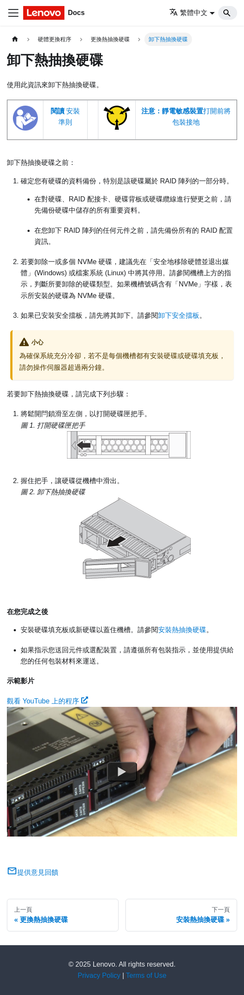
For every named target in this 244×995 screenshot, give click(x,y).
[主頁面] (15, 39)
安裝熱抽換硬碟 (182, 629)
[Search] (227, 13)
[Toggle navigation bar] (13, 12)
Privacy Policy (99, 975)
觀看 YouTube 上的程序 (47, 701)
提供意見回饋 (32, 872)
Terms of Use (146, 975)
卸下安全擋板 (178, 315)
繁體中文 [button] (188, 12)
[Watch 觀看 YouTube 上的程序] (122, 772)
